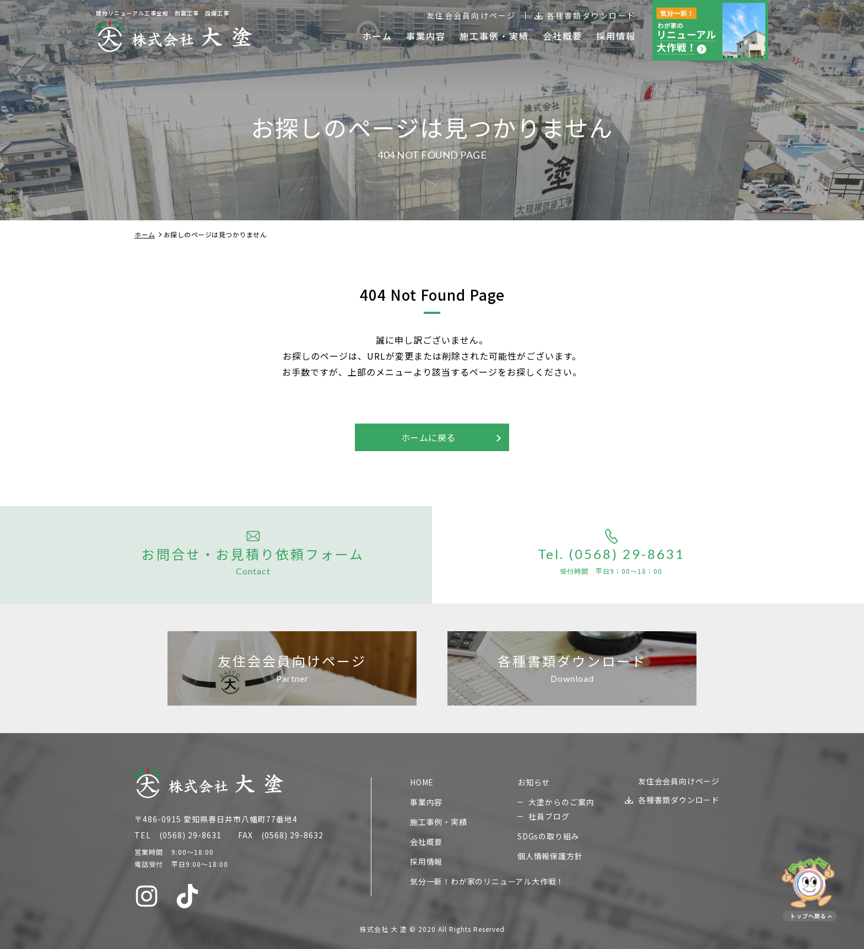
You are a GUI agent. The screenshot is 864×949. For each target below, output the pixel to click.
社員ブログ (549, 816)
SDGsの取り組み (548, 836)
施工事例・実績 (438, 822)
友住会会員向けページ (471, 15)
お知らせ (533, 782)
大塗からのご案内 (561, 802)
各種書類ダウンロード (591, 15)
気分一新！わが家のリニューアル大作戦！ (487, 881)
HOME (422, 782)
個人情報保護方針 (549, 856)
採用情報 (426, 861)
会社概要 (426, 841)
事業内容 (426, 802)
